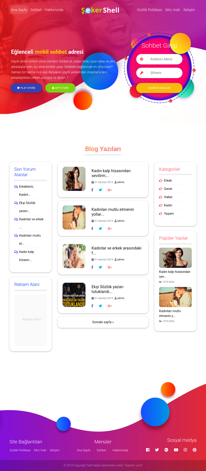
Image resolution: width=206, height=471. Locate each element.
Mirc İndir (172, 10)
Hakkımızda (54, 10)
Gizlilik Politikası (149, 10)
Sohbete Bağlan (159, 87)
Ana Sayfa (19, 10)
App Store (60, 87)
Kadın (168, 205)
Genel (168, 189)
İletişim (189, 10)
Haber (168, 197)
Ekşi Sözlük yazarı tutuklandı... (107, 289)
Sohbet (36, 10)
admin (121, 182)
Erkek (168, 180)
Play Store (26, 87)
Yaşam (169, 213)
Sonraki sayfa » (103, 322)
